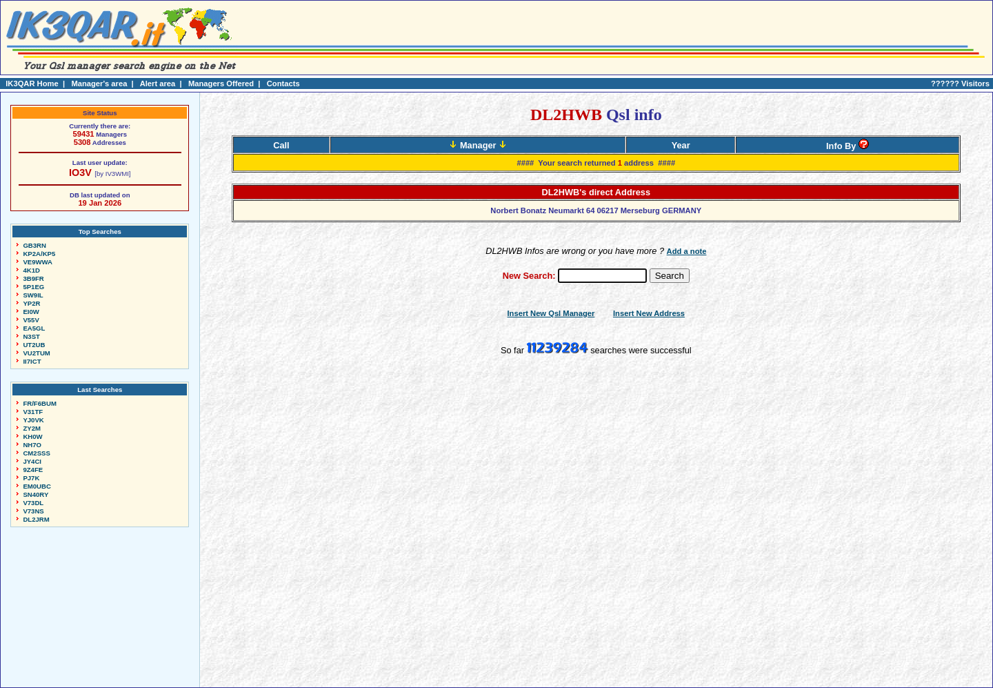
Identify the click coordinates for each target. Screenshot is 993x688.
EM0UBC (37, 486)
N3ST (31, 336)
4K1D (31, 270)
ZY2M (32, 428)
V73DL (33, 503)
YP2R (31, 303)
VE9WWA (37, 262)
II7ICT (32, 361)
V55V (31, 320)
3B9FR (33, 278)
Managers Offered (221, 83)
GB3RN (34, 245)
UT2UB (34, 344)
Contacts (283, 83)
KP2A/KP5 (39, 253)
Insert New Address (649, 313)
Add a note (687, 251)
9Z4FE (33, 469)
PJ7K (31, 478)
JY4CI (32, 461)
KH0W (32, 436)
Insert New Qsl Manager (551, 313)
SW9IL (33, 295)
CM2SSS (36, 453)
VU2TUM (36, 353)
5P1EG (33, 287)
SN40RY (35, 494)
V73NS (33, 511)
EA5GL (34, 328)
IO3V (80, 172)
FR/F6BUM (40, 403)
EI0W (31, 311)
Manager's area (99, 83)
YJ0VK (33, 420)
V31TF (33, 411)
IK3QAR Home (32, 83)
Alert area (158, 83)
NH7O (32, 445)
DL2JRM (36, 519)
